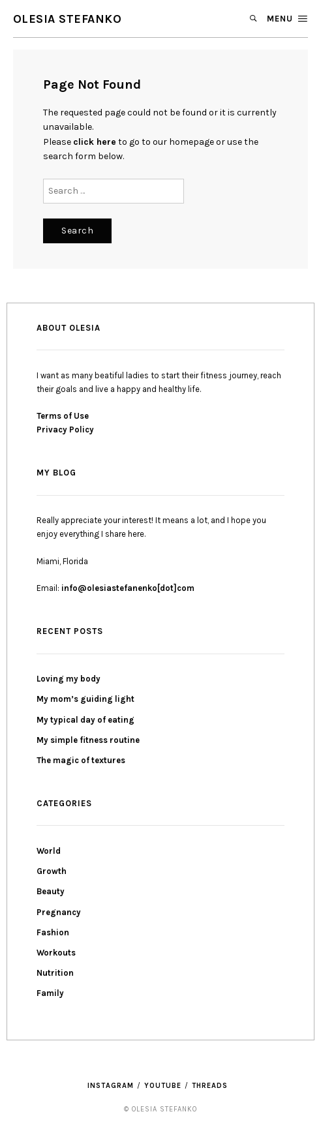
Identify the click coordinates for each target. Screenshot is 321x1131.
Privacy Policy (65, 429)
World (49, 851)
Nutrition (55, 973)
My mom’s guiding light (85, 699)
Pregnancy (59, 912)
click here (94, 141)
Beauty (51, 891)
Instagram (110, 1085)
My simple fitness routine (88, 740)
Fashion (53, 932)
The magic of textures (81, 760)
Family (50, 993)
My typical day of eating (85, 720)
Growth (52, 871)
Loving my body (68, 679)
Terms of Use (63, 416)
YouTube (162, 1085)
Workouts (56, 953)
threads (210, 1085)
